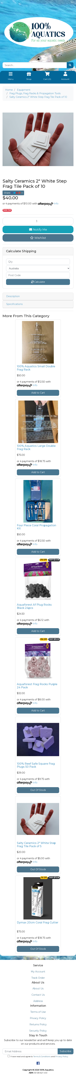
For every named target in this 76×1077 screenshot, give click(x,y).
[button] (38, 238)
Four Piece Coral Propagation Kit (36, 527)
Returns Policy (38, 1024)
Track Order (38, 977)
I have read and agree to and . (38, 1056)
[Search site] (70, 65)
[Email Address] (30, 1051)
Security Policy (38, 1030)
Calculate (38, 281)
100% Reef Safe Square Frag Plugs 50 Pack (36, 765)
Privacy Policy (38, 1018)
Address (38, 1001)
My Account (38, 971)
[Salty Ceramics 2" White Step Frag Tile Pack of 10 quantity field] (38, 221)
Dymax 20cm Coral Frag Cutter (37, 922)
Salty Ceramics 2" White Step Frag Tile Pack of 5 (36, 844)
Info (56, 203)
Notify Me (38, 229)
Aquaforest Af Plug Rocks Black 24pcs (34, 606)
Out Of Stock (38, 790)
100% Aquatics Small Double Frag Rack (36, 368)
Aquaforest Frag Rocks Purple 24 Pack (37, 686)
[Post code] (38, 275)
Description (13, 296)
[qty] (38, 262)
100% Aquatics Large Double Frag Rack (36, 447)
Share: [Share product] (12, 193)
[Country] (38, 268)
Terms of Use (38, 1011)
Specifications (14, 304)
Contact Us (38, 994)
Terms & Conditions (42, 1056)
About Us (38, 988)
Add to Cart (38, 392)
